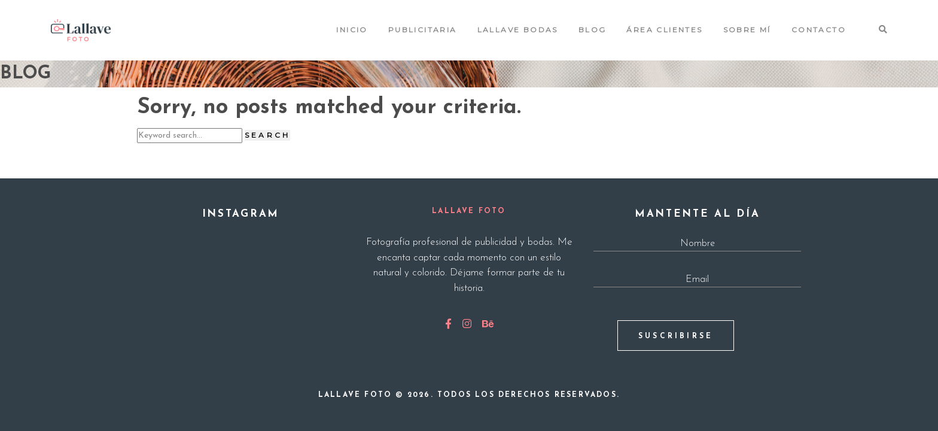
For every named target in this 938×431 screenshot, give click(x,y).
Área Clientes (664, 29)
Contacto (818, 29)
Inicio (351, 29)
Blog (592, 29)
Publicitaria (422, 29)
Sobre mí (747, 29)
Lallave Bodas (517, 29)
